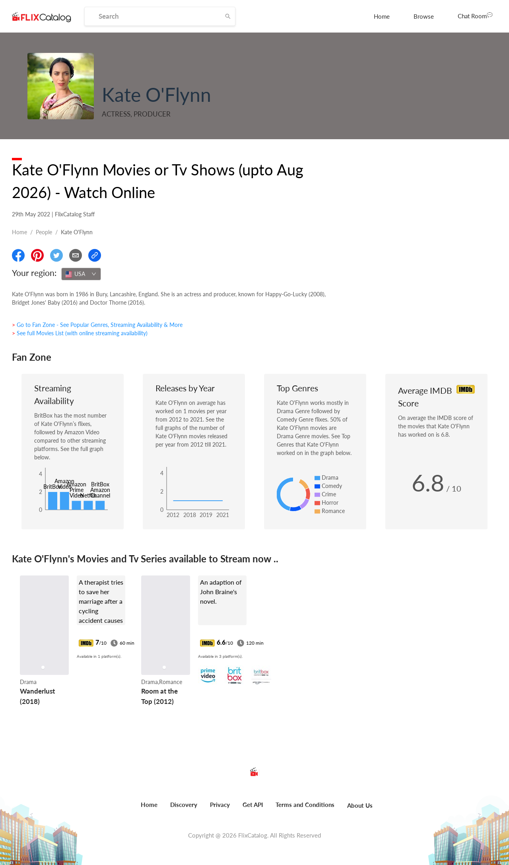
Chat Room (475, 15)
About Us (360, 805)
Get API (253, 804)
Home (382, 16)
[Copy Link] (94, 255)
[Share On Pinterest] (37, 255)
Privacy (220, 804)
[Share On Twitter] (56, 255)
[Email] (75, 255)
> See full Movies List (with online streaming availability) (80, 333)
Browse (424, 16)
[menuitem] (381, 16)
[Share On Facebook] (18, 255)
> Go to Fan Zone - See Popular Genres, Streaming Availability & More (97, 324)
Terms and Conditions (305, 804)
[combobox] (81, 274)
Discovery (183, 804)
